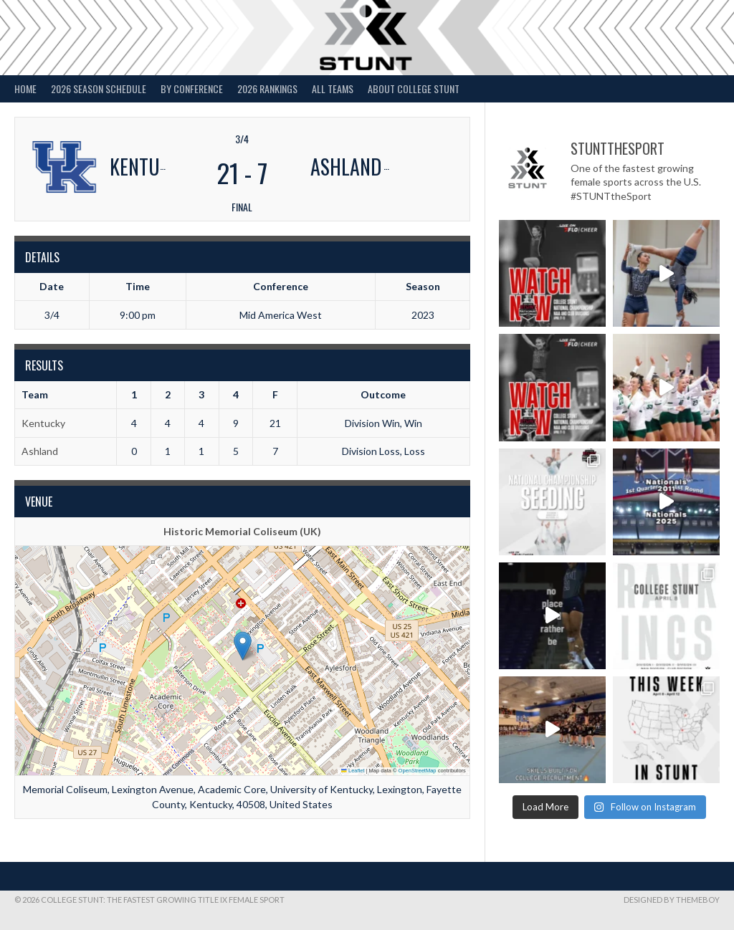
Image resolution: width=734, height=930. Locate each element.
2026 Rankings (267, 88)
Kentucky (43, 423)
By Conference (192, 88)
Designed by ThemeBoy (672, 899)
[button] (243, 646)
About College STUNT (413, 88)
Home (25, 88)
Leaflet (352, 770)
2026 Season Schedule (98, 88)
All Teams (332, 88)
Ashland (40, 451)
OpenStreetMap (418, 770)
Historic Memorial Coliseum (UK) (242, 531)
